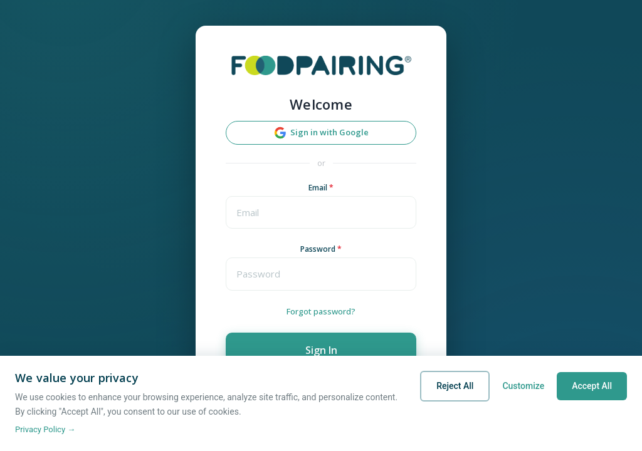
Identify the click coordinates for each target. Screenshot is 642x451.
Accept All (592, 386)
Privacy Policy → (45, 429)
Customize (523, 386)
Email (321, 187)
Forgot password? (321, 311)
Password (321, 249)
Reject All (454, 386)
